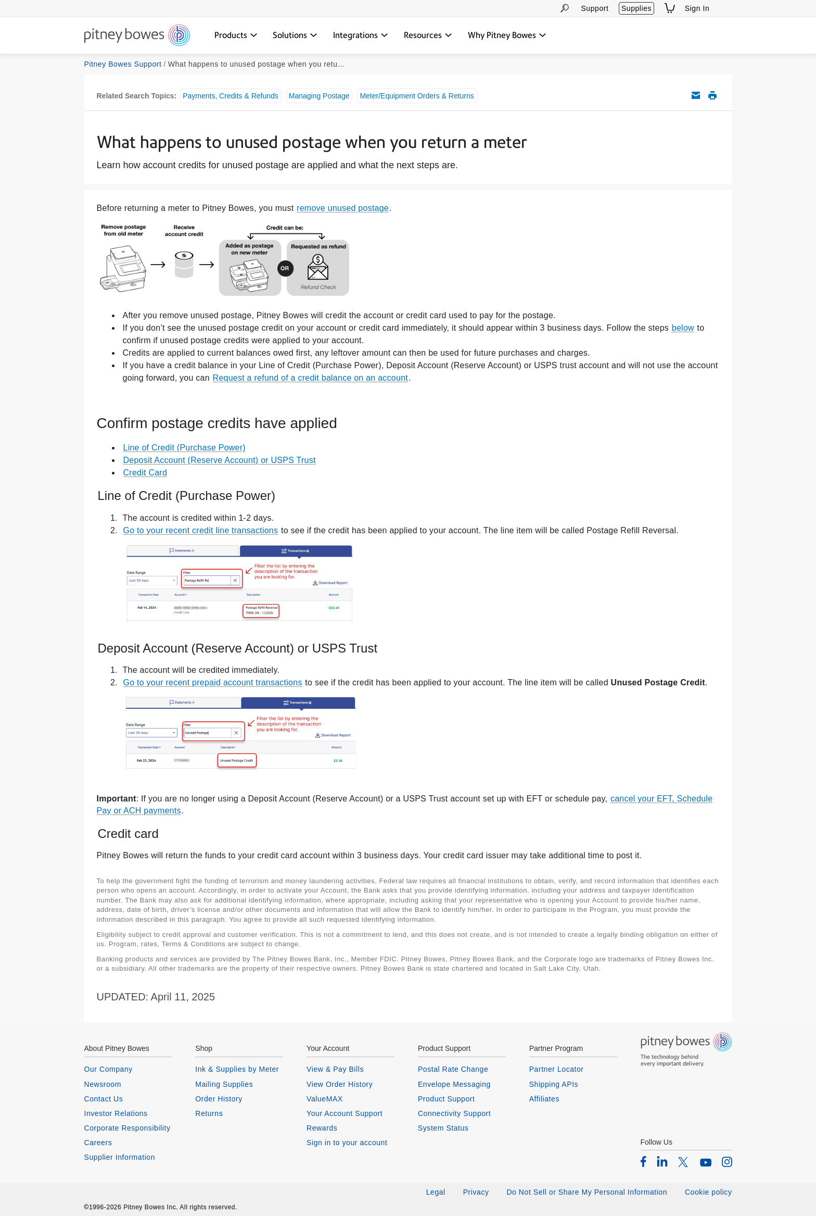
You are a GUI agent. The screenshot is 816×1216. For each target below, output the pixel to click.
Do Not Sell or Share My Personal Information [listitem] (586, 1192)
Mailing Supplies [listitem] (224, 1084)
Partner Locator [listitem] (556, 1069)
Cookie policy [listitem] (708, 1192)
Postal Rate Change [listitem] (453, 1069)
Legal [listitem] (435, 1192)
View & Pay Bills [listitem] (335, 1069)
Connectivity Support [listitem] (454, 1113)
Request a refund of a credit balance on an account (310, 377)
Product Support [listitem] (446, 1099)
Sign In (697, 8)
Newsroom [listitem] (102, 1084)
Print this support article (712, 95)
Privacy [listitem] (476, 1192)
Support (594, 8)
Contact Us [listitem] (103, 1099)
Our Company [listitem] (108, 1069)
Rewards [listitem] (322, 1128)
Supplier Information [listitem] (120, 1157)
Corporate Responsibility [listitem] (127, 1128)
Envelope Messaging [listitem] (454, 1084)
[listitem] (643, 1161)
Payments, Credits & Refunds (230, 96)
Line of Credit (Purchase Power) (184, 447)
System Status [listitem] (443, 1128)
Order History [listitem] (219, 1099)
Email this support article (695, 95)
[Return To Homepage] (137, 35)
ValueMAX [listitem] (325, 1099)
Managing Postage (319, 96)
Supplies (636, 8)
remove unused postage (343, 208)
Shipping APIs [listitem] (553, 1084)
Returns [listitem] (209, 1113)
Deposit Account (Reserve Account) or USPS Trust (219, 460)
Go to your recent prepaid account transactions (212, 682)
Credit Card (145, 472)
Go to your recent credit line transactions (200, 530)
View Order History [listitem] (340, 1084)
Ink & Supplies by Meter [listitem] (237, 1069)
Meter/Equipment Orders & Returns (417, 96)
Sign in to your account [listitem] (347, 1142)
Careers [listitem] (98, 1142)
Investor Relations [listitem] (116, 1113)
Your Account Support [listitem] (344, 1113)
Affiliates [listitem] (544, 1099)
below (683, 327)
